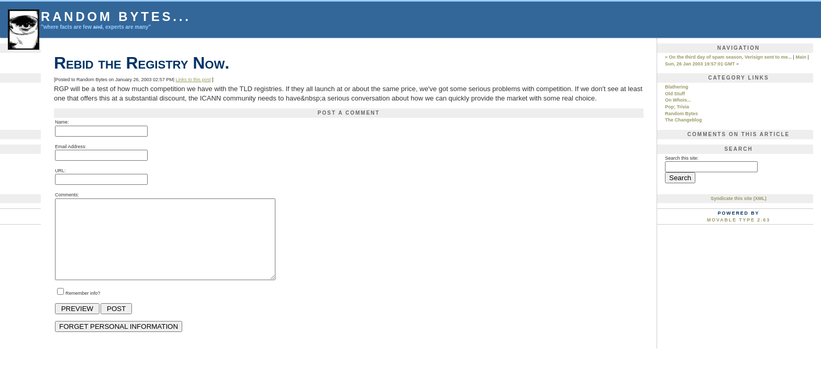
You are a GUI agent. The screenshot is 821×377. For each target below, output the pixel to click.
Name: (62, 122)
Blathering (677, 87)
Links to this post (192, 79)
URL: (60, 170)
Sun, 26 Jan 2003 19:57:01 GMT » (702, 63)
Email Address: (70, 146)
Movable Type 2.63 (738, 220)
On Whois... (678, 100)
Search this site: (681, 158)
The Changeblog (683, 120)
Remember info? (83, 309)
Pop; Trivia (677, 106)
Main (800, 57)
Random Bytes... (116, 16)
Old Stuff (675, 93)
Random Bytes (681, 113)
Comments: (67, 194)
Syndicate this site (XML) (739, 198)
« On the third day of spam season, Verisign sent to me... (728, 57)
